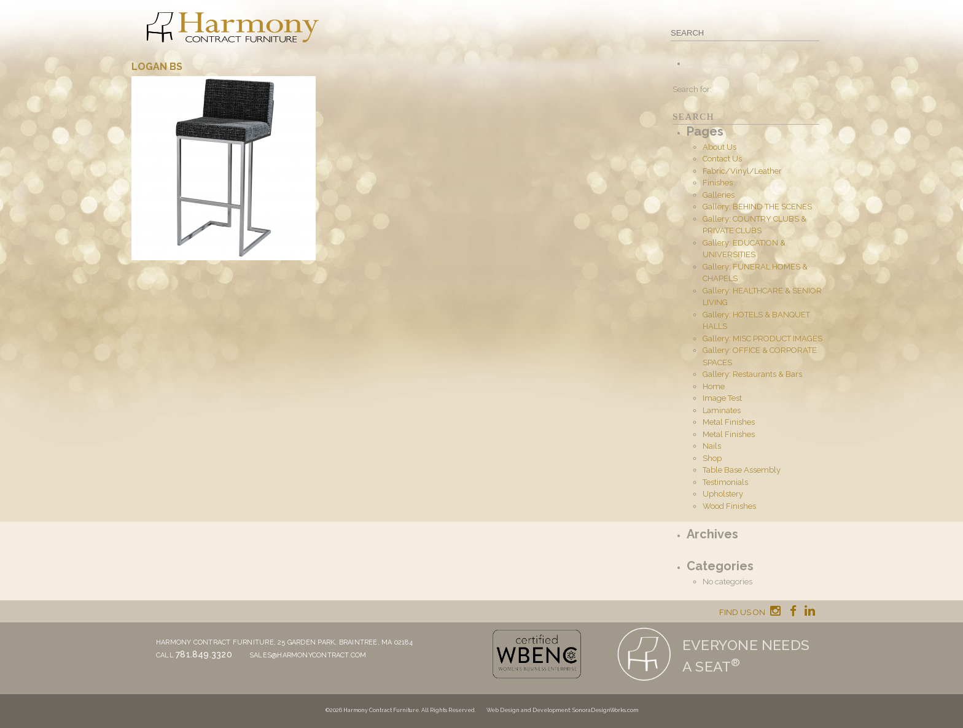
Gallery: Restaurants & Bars (752, 374)
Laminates (722, 410)
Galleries (719, 194)
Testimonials (725, 482)
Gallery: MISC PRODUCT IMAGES (762, 338)
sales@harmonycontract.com (308, 655)
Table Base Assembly (742, 469)
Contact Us (722, 158)
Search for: (692, 89)
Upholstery (723, 493)
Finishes (718, 182)
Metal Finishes (729, 422)
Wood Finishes (729, 506)
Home (714, 386)
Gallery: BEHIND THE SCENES (757, 206)
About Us (719, 147)
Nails (712, 446)
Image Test (722, 398)
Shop (712, 458)
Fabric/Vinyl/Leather (742, 171)
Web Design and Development (528, 710)
